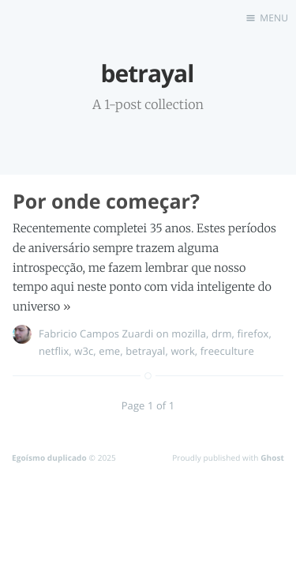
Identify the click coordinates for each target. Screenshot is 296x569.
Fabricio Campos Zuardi (96, 333)
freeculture (227, 351)
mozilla (188, 333)
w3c (83, 351)
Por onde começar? (106, 201)
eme (109, 351)
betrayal (145, 351)
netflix (54, 351)
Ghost (272, 457)
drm (222, 333)
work (182, 351)
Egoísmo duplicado (49, 457)
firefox (253, 333)
